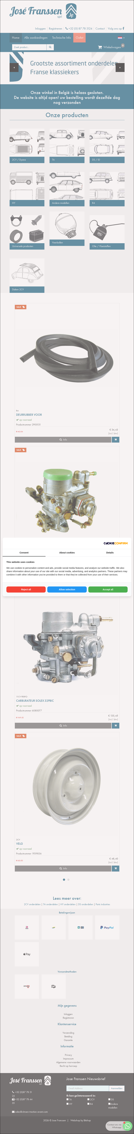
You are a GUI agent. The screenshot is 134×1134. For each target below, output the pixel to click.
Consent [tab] (24, 552)
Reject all (26, 589)
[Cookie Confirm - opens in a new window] (116, 543)
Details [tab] (110, 552)
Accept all (108, 589)
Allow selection (67, 589)
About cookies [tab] (67, 552)
